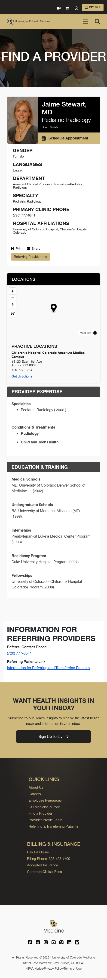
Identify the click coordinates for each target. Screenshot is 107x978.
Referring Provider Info (30, 256)
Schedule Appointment (65, 138)
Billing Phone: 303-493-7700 (48, 859)
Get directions (22, 376)
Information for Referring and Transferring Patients (48, 668)
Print (16, 248)
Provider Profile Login (45, 820)
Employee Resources (45, 800)
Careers (35, 794)
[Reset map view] (12, 313)
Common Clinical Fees (44, 872)
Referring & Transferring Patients (53, 826)
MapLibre (85, 333)
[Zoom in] (12, 291)
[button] (54, 308)
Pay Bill (93, 7)
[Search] (97, 21)
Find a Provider (40, 813)
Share (33, 248)
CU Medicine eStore (44, 807)
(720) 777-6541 (19, 653)
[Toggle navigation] (85, 21)
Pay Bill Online (38, 852)
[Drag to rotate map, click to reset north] (12, 304)
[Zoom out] (12, 297)
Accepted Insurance (42, 865)
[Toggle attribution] (95, 333)
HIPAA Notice (34, 968)
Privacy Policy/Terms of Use (63, 968)
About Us (36, 787)
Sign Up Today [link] (53, 736)
